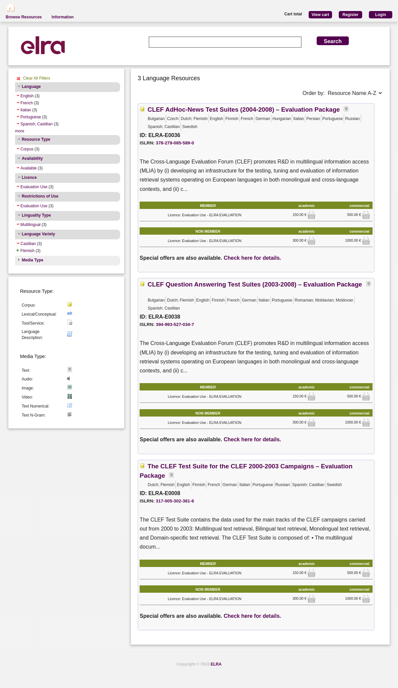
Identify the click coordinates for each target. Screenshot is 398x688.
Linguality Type (36, 215)
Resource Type (36, 139)
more (19, 131)
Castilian (28, 243)
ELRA (216, 664)
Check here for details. (252, 258)
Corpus (26, 149)
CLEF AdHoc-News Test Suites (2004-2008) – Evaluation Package (244, 109)
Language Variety (38, 234)
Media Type (32, 260)
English (26, 96)
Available (28, 168)
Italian (25, 110)
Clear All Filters (36, 78)
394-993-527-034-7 (175, 324)
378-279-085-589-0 (175, 142)
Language (31, 86)
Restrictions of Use (40, 196)
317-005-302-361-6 (175, 500)
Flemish (27, 250)
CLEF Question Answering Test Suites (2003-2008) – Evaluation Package (255, 284)
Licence (29, 177)
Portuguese (30, 117)
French (26, 103)
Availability (32, 158)
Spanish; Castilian (36, 124)
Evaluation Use (34, 187)
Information (63, 17)
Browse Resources (24, 17)
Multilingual (30, 224)
